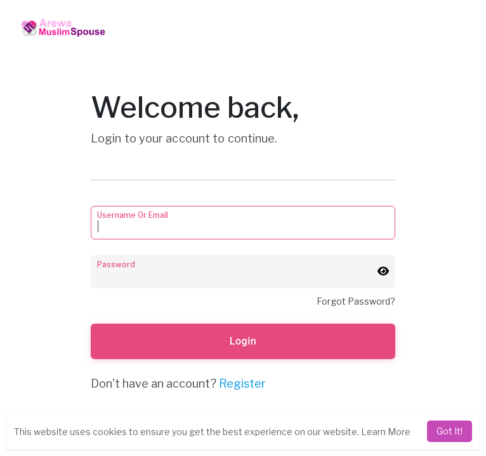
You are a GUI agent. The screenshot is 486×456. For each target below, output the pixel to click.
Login (243, 341)
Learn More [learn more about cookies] (385, 431)
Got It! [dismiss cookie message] (450, 431)
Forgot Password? (356, 301)
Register (242, 383)
